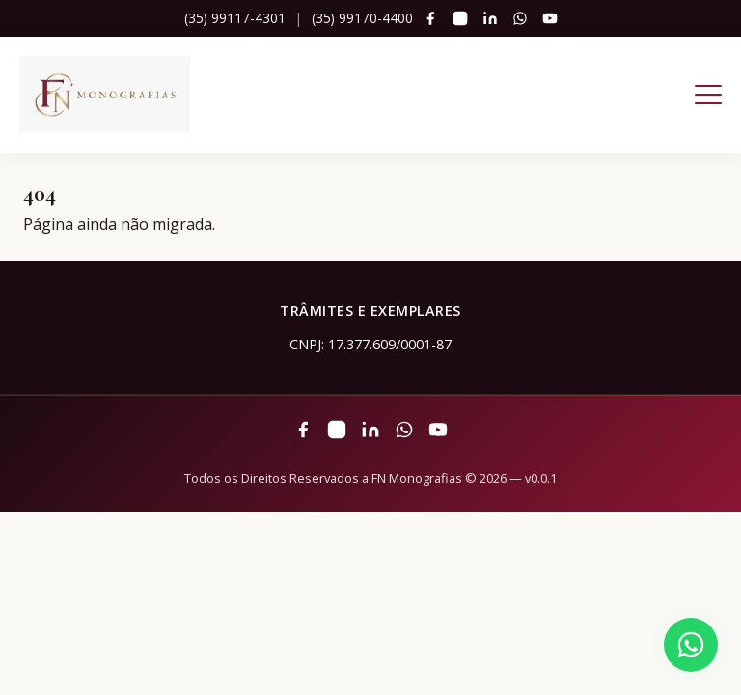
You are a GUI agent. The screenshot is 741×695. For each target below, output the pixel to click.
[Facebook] (430, 18)
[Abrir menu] (708, 94)
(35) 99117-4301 (235, 18)
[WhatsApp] (520, 18)
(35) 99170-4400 (362, 18)
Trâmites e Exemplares (370, 310)
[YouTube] (550, 18)
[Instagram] (460, 18)
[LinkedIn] (490, 18)
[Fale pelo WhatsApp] (691, 645)
